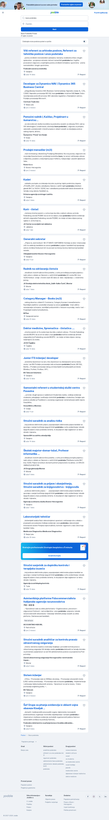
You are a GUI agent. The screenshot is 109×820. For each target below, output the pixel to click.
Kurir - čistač (31, 209)
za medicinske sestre (73, 762)
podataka (46, 769)
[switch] (85, 41)
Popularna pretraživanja (71, 799)
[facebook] (88, 796)
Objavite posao (50, 799)
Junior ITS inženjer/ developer (40, 357)
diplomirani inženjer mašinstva (75, 773)
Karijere (29, 810)
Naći (54, 29)
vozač (68, 756)
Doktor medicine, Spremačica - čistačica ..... (49, 328)
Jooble (15, 815)
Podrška (29, 804)
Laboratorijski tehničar (36, 516)
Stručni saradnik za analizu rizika (42, 420)
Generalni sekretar (34, 239)
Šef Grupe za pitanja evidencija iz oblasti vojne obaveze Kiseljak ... (50, 706)
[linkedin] (105, 796)
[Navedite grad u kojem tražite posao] (54, 23)
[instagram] (94, 796)
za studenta (70, 759)
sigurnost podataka (49, 758)
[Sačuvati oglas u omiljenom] (84, 51)
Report (81, 74)
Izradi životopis (54, 556)
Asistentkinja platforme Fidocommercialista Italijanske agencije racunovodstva (49, 600)
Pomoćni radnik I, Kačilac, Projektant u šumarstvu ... (45, 118)
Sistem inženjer (32, 675)
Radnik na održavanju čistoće (40, 268)
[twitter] (100, 796)
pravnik (68, 768)
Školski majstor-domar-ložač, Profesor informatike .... (46, 452)
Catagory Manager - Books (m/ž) (42, 298)
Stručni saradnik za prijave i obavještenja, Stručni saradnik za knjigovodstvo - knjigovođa (51, 485)
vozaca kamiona (71, 750)
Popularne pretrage (29, 742)
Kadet (27, 179)
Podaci (29, 807)
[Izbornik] (3, 12)
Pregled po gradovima (28, 788)
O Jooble (30, 801)
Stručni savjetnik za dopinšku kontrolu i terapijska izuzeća (46, 567)
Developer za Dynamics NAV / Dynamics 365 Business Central (49, 85)
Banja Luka (24, 750)
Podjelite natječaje (51, 802)
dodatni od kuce (71, 753)
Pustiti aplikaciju (101, 13)
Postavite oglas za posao (71, 4)
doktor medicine (71, 776)
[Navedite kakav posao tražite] (54, 18)
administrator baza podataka (52, 761)
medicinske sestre (72, 771)
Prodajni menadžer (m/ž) (37, 149)
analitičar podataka (49, 750)
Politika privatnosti (70, 810)
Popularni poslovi (26, 785)
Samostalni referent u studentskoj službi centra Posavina (51, 389)
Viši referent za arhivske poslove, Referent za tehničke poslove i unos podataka (50, 52)
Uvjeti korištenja (69, 807)
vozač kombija (70, 765)
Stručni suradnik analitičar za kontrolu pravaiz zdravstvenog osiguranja (50, 641)
